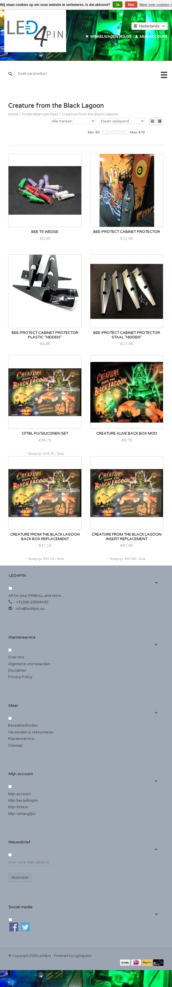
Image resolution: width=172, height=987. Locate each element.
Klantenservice (21, 738)
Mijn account (151, 36)
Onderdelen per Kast (40, 114)
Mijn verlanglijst (21, 813)
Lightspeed (82, 955)
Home (13, 114)
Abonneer (20, 877)
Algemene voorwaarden (29, 663)
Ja (117, 5)
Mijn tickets (18, 806)
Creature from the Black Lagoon (90, 114)
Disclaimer (17, 670)
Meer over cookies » (156, 5)
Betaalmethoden (23, 725)
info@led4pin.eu (30, 608)
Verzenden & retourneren (30, 732)
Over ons (16, 657)
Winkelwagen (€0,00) (109, 36)
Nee (131, 5)
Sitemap (15, 745)
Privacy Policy (20, 676)
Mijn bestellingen (23, 800)
